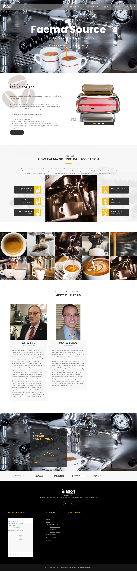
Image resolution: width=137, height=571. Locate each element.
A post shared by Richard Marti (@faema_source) (24, 554)
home (59, 7)
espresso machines (75, 7)
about (65, 7)
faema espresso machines (55, 528)
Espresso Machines (58, 46)
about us (17, 132)
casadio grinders (55, 532)
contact (119, 7)
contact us (36, 462)
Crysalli (85, 7)
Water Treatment (95, 7)
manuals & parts (108, 7)
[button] (3, 287)
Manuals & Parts (78, 46)
